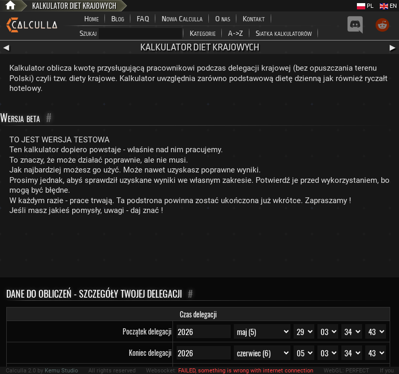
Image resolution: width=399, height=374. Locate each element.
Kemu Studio (61, 370)
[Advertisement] (199, 248)
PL (365, 6)
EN (388, 6)
